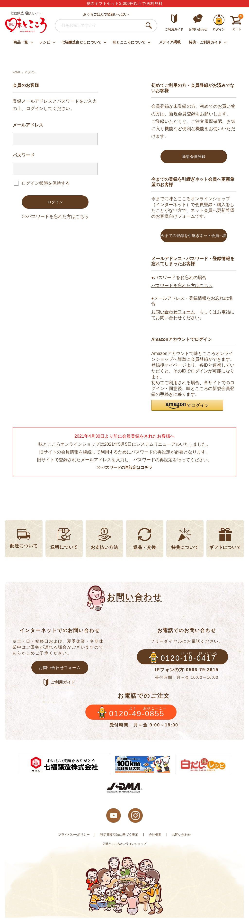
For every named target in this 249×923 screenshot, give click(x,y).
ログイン (55, 202)
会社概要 (157, 840)
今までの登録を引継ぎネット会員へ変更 (194, 239)
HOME (17, 72)
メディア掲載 (170, 42)
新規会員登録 (194, 156)
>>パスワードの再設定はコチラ (124, 469)
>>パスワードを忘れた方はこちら (55, 217)
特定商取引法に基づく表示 (119, 840)
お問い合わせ (184, 840)
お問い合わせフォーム (173, 313)
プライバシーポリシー (71, 840)
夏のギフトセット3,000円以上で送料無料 (125, 3)
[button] (187, 407)
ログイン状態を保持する (46, 183)
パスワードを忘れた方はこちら (182, 287)
